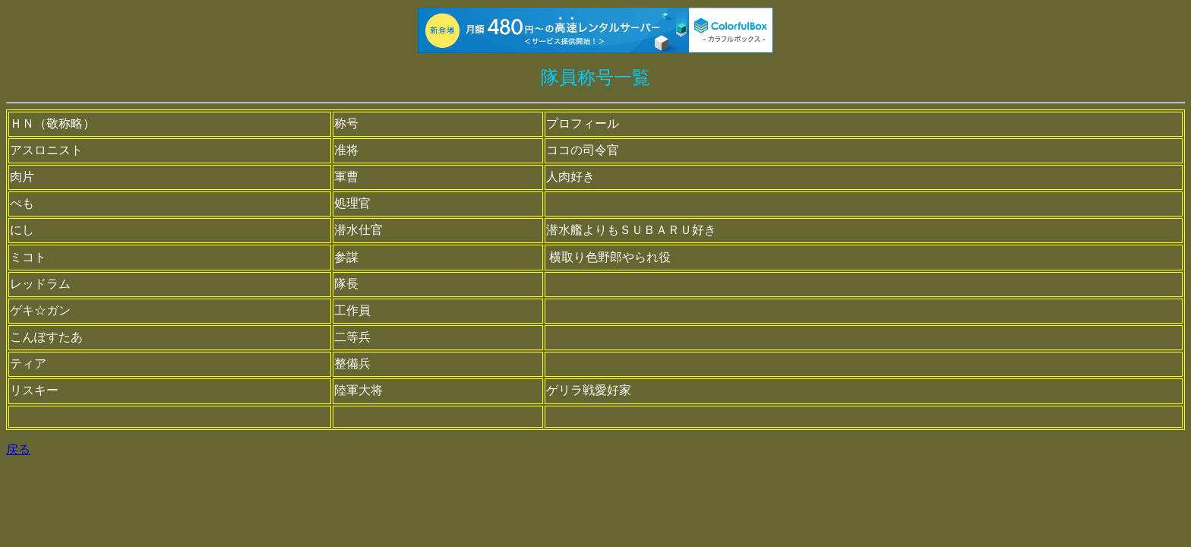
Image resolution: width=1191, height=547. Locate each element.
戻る (18, 449)
